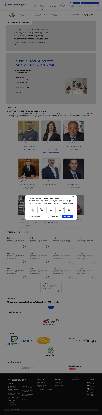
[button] (35, 216)
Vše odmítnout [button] (54, 216)
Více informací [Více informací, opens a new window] (42, 205)
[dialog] (51, 207)
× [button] (74, 196)
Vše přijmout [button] (67, 216)
